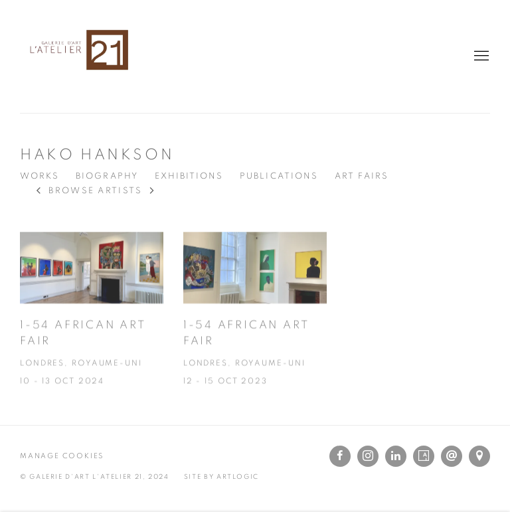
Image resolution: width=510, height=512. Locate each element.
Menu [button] (480, 56)
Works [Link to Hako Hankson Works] (39, 176)
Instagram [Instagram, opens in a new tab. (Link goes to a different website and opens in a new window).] (368, 456)
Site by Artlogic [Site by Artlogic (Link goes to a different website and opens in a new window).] (221, 476)
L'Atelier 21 (79, 56)
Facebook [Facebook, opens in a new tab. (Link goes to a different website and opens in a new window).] (340, 456)
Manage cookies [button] (62, 456)
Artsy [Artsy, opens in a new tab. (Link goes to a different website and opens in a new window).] (423, 456)
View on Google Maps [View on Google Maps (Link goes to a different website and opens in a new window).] (479, 456)
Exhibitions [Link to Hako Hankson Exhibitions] (189, 176)
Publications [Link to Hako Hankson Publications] (279, 176)
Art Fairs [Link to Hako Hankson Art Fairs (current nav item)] (361, 176)
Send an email (451, 456)
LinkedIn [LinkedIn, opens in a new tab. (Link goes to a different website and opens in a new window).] (395, 456)
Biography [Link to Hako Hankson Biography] (106, 176)
